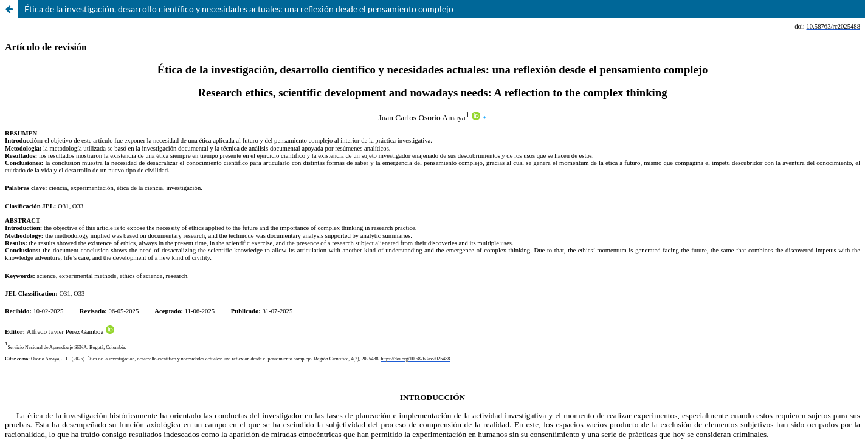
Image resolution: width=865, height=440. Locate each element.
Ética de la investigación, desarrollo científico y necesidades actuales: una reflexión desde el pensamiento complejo (238, 9)
